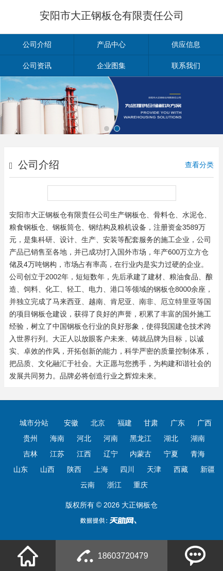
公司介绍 (37, 44)
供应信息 (185, 44)
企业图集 (111, 65)
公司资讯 (37, 65)
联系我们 (185, 65)
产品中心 (111, 44)
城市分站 (34, 423)
